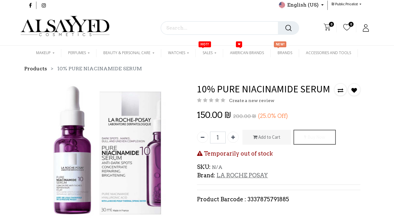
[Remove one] (202, 137)
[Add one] (233, 137)
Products (35, 69)
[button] (346, 4)
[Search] (288, 28)
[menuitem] (247, 53)
